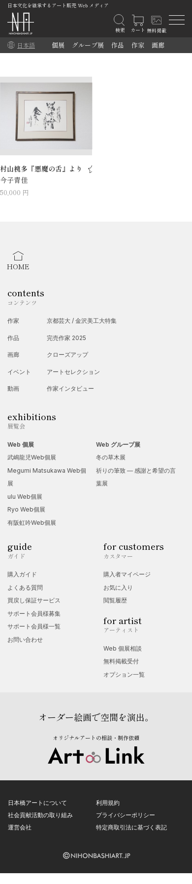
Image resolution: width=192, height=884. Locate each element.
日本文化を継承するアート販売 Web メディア (58, 5)
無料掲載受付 (121, 661)
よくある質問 (25, 587)
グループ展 (88, 45)
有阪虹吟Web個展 (31, 522)
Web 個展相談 (122, 648)
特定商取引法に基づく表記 (131, 827)
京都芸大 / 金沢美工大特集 (82, 320)
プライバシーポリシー (125, 815)
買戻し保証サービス (34, 600)
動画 (13, 388)
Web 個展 (20, 444)
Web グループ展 (118, 444)
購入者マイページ (127, 574)
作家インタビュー (70, 388)
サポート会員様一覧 (34, 626)
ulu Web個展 (24, 496)
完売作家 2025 (66, 338)
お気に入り (118, 587)
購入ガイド (22, 574)
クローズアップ (67, 354)
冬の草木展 (111, 457)
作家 (137, 45)
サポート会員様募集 (34, 613)
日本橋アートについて (37, 802)
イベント (19, 371)
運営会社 (20, 827)
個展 (58, 45)
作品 (117, 45)
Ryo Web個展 (26, 509)
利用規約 (108, 802)
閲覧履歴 (115, 600)
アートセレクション (73, 371)
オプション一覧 (124, 674)
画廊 (158, 45)
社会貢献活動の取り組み (40, 815)
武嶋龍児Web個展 (31, 457)
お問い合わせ (25, 639)
